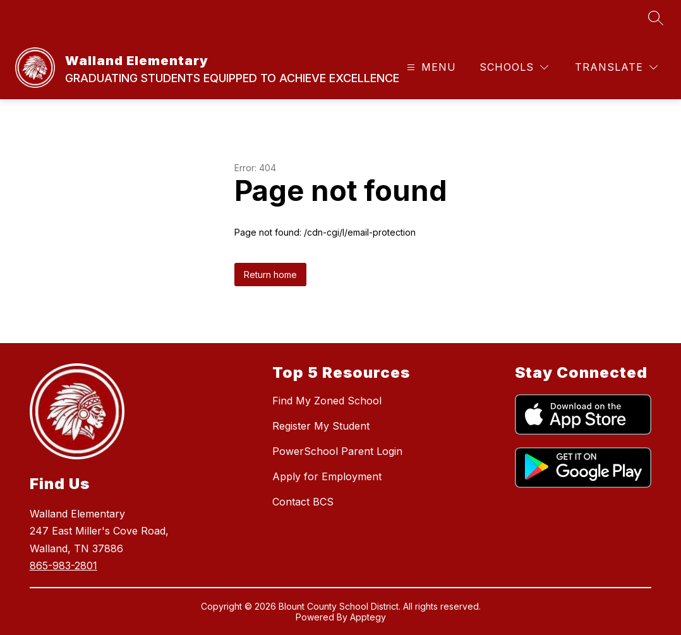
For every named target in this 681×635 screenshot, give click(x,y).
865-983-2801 (63, 565)
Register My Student (321, 426)
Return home (270, 274)
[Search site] (655, 17)
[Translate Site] (616, 67)
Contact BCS (303, 501)
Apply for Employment (327, 476)
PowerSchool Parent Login (337, 451)
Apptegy (368, 617)
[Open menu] (430, 67)
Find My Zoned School (327, 400)
